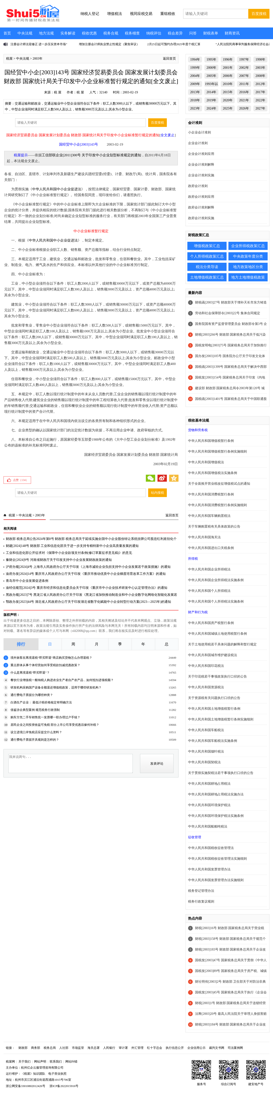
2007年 (244, 76)
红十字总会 (154, 1048)
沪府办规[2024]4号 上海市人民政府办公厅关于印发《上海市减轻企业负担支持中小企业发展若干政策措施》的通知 (88, 567)
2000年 (211, 67)
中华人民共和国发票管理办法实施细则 (216, 880)
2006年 (228, 76)
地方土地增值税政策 (248, 277)
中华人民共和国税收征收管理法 (211, 848)
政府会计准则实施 (201, 218)
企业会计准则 (198, 143)
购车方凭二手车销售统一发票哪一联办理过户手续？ (45, 717)
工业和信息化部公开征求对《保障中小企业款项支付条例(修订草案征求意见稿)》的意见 (69, 553)
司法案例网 (235, 1048)
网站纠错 (71, 1061)
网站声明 (40, 1061)
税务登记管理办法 (201, 891)
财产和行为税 (198, 612)
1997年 (244, 59)
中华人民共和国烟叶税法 (206, 751)
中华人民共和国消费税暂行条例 (211, 494)
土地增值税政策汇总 (207, 277)
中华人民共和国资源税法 (206, 687)
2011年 (244, 84)
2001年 (228, 67)
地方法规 (46, 33)
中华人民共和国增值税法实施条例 (212, 473)
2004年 (195, 76)
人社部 (63, 1048)
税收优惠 (89, 33)
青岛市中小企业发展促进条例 (27, 581)
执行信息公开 (175, 1048)
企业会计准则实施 (201, 175)
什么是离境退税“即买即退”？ (30, 672)
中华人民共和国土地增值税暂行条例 (214, 708)
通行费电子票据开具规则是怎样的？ (34, 739)
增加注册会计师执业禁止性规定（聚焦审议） (109, 44)
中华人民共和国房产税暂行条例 (211, 623)
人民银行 (109, 1048)
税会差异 (175, 33)
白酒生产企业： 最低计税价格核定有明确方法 (41, 702)
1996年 (228, 59)
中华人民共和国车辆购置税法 (209, 516)
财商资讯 (232, 33)
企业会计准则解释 (201, 164)
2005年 (211, 76)
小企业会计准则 (199, 132)
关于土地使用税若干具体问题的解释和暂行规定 (222, 644)
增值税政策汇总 (207, 246)
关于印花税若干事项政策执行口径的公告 (217, 676)
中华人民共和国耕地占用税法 (209, 783)
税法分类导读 (207, 267)
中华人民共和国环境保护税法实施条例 (216, 816)
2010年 (228, 84)
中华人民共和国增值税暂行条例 (211, 441)
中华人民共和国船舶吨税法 (207, 826)
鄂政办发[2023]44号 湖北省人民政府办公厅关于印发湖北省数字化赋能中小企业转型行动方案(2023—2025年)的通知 (88, 601)
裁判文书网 (216, 1048)
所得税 (193, 558)
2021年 (244, 100)
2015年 (228, 92)
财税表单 (210, 33)
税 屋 (57, 92)
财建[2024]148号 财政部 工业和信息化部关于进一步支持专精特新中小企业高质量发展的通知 (72, 546)
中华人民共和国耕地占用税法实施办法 (216, 794)
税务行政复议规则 (201, 901)
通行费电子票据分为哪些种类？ (31, 695)
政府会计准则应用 (201, 196)
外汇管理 (137, 1048)
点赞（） (20, 480)
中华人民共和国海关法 (204, 537)
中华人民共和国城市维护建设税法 (212, 655)
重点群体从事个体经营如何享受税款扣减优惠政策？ (45, 665)
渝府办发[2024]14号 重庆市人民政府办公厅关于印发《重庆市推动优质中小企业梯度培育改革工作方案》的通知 (86, 574)
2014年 (211, 92)
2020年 (228, 100)
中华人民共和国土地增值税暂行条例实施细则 (220, 719)
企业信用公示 (196, 1048)
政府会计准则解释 (201, 207)
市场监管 (78, 1048)
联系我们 (56, 1061)
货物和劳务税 (198, 430)
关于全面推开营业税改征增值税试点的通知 (219, 483)
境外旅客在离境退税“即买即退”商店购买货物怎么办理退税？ (51, 657)
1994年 (195, 59)
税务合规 (110, 33)
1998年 (260, 59)
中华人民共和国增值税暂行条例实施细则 (217, 451)
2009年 (195, 84)
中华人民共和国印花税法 (206, 666)
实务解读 (67, 33)
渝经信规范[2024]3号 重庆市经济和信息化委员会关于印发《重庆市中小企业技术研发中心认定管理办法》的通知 (86, 588)
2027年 (260, 108)
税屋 (9, 58)
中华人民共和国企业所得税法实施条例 (216, 580)
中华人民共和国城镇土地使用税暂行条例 (217, 633)
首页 (7, 33)
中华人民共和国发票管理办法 (209, 869)
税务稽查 (132, 33)
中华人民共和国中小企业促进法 (56, 189)
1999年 (195, 67)
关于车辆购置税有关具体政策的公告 (214, 526)
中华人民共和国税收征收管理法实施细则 (217, 858)
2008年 (260, 76)
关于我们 (24, 1061)
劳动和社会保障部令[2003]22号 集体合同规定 (227, 313)
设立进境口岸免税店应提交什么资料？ (36, 732)
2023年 (195, 108)
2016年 (244, 92)
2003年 (37, 58)
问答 (193, 33)
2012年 (260, 84)
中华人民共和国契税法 (204, 762)
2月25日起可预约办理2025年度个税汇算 (173, 44)
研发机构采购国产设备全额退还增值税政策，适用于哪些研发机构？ (56, 687)
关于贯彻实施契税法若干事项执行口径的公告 (220, 773)
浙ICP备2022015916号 (63, 1086)
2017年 (260, 92)
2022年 (260, 100)
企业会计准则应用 (201, 154)
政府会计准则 (198, 186)
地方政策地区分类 (248, 267)
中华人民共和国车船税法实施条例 (212, 741)
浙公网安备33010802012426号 (25, 1086)
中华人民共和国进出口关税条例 (211, 548)
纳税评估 (153, 33)
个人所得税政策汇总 (207, 256)
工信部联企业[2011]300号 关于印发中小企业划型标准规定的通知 (91, 155)
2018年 (195, 100)
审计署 (123, 1048)
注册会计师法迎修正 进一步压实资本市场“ (38, 44)
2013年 (195, 92)
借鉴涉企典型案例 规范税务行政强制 (35, 710)
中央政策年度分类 (248, 256)
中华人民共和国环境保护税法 (209, 805)
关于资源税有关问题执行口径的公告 (214, 698)
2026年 (244, 108)
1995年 (211, 59)
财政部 (23, 1048)
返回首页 (169, 58)
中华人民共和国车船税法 (206, 730)
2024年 (211, 108)
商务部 (35, 1048)
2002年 (244, 67)
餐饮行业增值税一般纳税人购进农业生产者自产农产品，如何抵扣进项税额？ (62, 680)
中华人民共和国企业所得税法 (209, 569)
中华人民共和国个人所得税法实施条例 (216, 601)
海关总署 (94, 1048)
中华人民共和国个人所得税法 (209, 591)
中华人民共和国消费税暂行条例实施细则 (217, 505)
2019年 (211, 100)
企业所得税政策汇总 (248, 246)
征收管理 (194, 837)
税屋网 (10, 1061)
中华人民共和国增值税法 (206, 462)
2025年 (228, 108)
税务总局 (50, 1048)
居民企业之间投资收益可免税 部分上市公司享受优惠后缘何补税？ (54, 724)
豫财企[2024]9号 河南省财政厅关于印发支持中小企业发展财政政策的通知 (59, 560)
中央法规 (25, 33)
